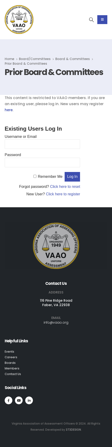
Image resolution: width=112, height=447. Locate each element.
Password (13, 155)
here (9, 109)
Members (12, 368)
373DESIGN (73, 430)
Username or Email (21, 137)
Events (9, 352)
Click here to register (63, 194)
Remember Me (50, 177)
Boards (10, 363)
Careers (11, 357)
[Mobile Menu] (102, 19)
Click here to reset (65, 187)
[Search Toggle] (91, 19)
